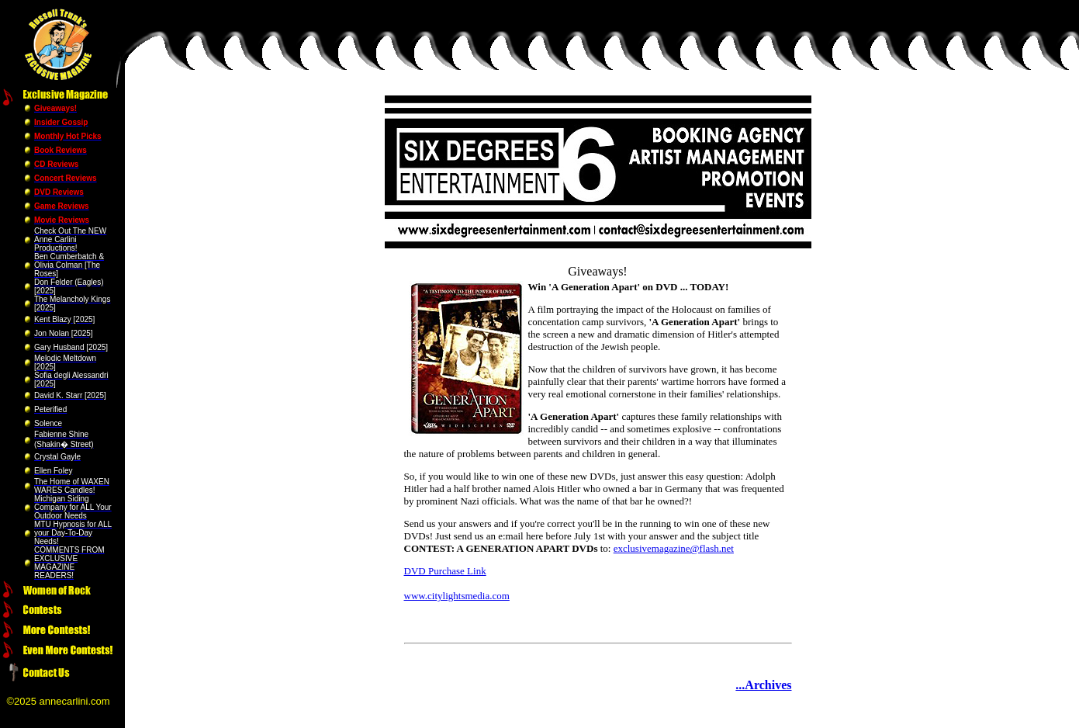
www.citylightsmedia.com (457, 595)
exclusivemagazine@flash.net (674, 548)
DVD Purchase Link (445, 571)
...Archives (763, 685)
